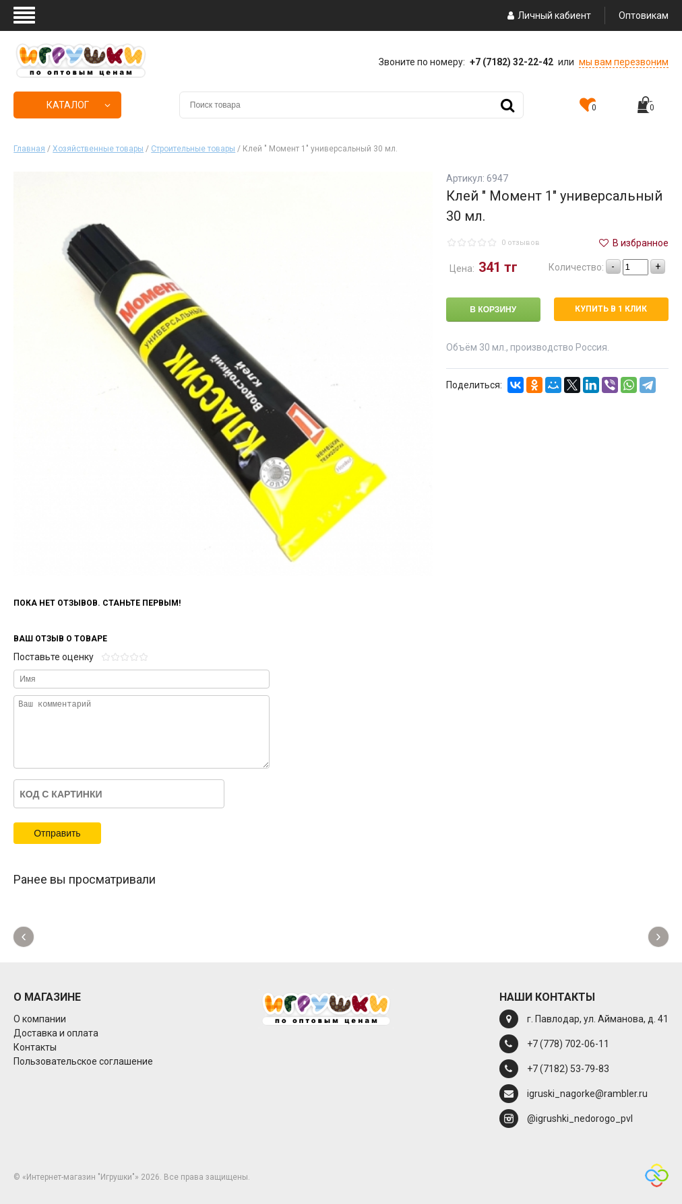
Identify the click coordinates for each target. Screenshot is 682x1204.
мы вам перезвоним (624, 62)
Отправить (57, 833)
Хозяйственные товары (98, 148)
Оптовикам (644, 15)
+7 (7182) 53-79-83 (568, 1068)
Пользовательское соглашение (83, 1061)
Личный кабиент (547, 15)
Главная (29, 148)
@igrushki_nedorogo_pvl (580, 1118)
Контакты (35, 1047)
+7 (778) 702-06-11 (568, 1043)
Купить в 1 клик (611, 309)
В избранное (633, 243)
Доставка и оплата (55, 1033)
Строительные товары (193, 148)
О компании (39, 1019)
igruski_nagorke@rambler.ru (587, 1093)
